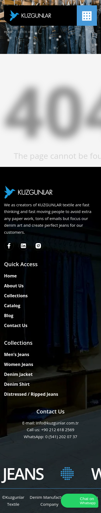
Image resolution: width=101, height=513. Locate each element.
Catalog (12, 306)
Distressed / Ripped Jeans (31, 394)
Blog (8, 315)
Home (10, 276)
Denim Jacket (18, 374)
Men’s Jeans (16, 354)
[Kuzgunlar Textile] (30, 15)
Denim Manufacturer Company (49, 500)
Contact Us (15, 325)
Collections (16, 296)
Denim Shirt (17, 384)
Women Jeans (18, 364)
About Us (14, 286)
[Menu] (87, 16)
